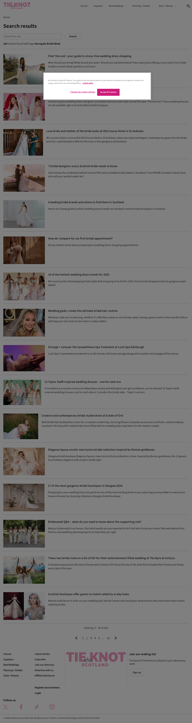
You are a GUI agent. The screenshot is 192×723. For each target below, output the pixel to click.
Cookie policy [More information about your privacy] (88, 83)
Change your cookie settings (82, 92)
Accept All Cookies (108, 92)
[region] (97, 86)
